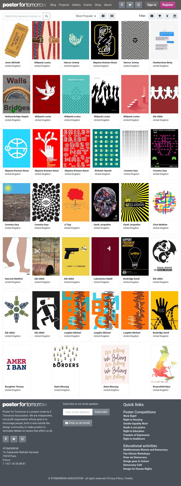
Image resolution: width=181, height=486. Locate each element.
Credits (129, 478)
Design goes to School (136, 461)
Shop (98, 5)
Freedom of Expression (136, 435)
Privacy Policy (115, 478)
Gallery (76, 5)
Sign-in (151, 5)
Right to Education (133, 431)
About (108, 5)
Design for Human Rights (137, 468)
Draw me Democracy (135, 457)
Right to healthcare (134, 438)
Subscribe (101, 412)
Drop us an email (77, 423)
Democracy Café (132, 465)
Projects (64, 5)
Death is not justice (134, 427)
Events (88, 5)
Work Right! (130, 416)
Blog (53, 5)
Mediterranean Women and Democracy (145, 449)
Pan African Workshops (136, 453)
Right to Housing (132, 419)
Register (167, 5)
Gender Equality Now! (135, 423)
